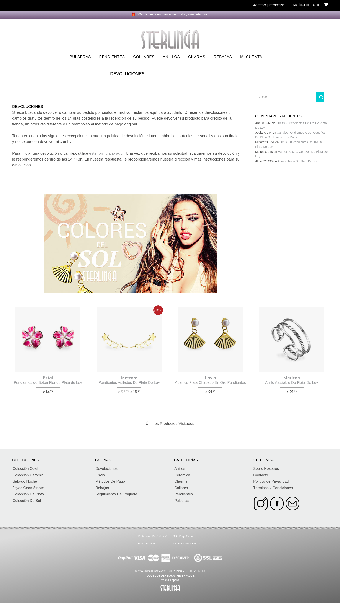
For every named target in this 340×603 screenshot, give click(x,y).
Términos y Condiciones (273, 488)
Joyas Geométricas (28, 488)
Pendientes (112, 57)
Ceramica (182, 475)
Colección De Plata (28, 494)
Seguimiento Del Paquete (116, 494)
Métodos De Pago (110, 481)
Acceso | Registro (268, 5)
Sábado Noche (25, 481)
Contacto (260, 475)
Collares (144, 57)
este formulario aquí (106, 153)
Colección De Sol (27, 501)
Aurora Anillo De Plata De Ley (298, 161)
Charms (197, 57)
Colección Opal (25, 468)
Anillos (171, 57)
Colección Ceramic (28, 475)
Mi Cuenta (251, 57)
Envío (100, 475)
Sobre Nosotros (266, 468)
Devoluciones (106, 468)
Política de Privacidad (271, 481)
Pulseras (80, 57)
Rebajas (223, 57)
